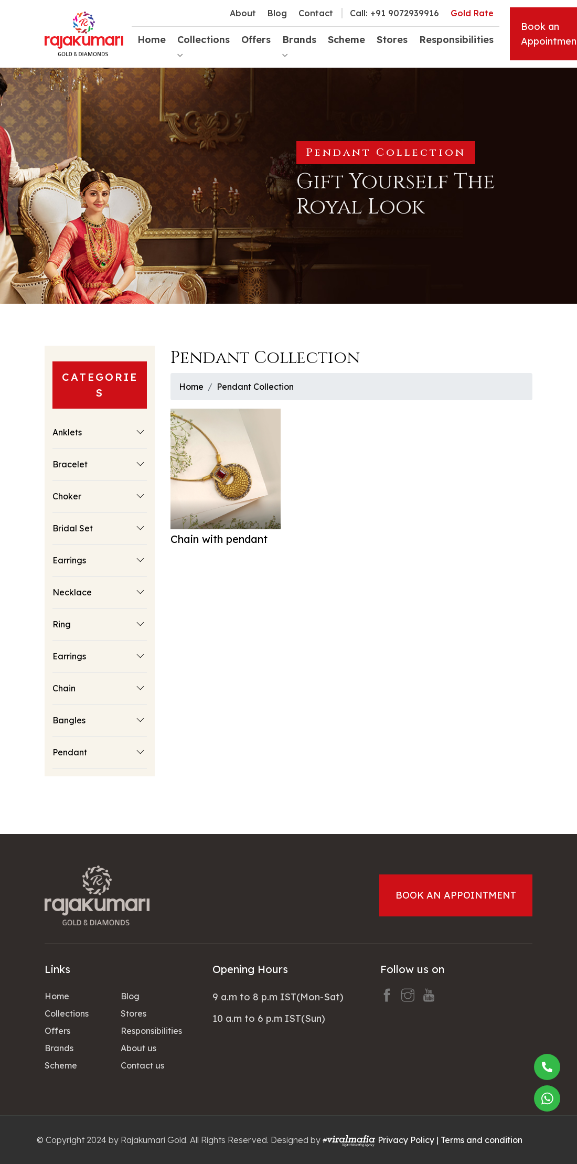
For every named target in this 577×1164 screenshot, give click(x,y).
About (243, 13)
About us (138, 1048)
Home (151, 40)
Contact (315, 13)
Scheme (346, 40)
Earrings (69, 560)
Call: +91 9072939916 (394, 13)
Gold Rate (472, 13)
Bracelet (70, 464)
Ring (61, 624)
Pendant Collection (255, 386)
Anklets (67, 432)
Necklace (72, 592)
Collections (67, 1013)
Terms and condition (481, 1140)
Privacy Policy (406, 1140)
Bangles (69, 720)
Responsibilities (456, 40)
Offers (256, 40)
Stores (392, 40)
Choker (66, 496)
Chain (64, 688)
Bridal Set (72, 528)
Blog (277, 13)
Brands (59, 1048)
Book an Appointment (456, 895)
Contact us (142, 1065)
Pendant (69, 752)
